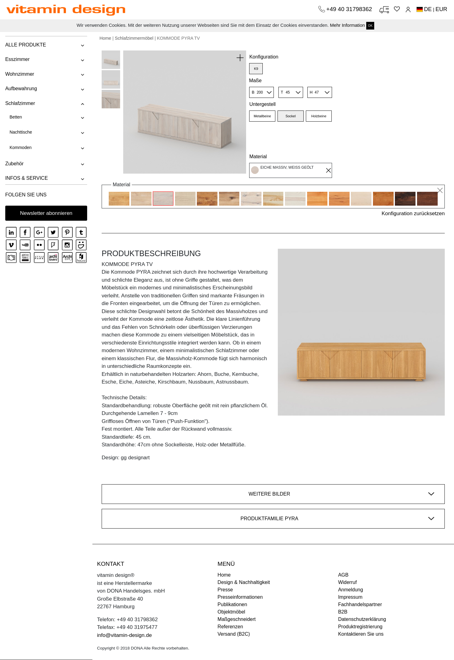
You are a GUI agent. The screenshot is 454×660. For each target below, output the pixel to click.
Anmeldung (350, 589)
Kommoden (20, 147)
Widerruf (347, 582)
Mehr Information (347, 25)
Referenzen (230, 626)
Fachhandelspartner (360, 604)
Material (258, 156)
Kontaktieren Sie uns (361, 634)
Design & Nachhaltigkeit (243, 582)
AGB (343, 575)
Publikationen (232, 604)
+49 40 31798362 (350, 9)
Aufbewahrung (20, 88)
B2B (342, 611)
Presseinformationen (240, 597)
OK (370, 25)
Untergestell (262, 104)
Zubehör (14, 163)
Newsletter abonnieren (46, 213)
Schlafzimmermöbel (134, 38)
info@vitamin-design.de (124, 635)
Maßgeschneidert (236, 619)
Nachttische (20, 132)
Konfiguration (263, 56)
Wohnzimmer (19, 74)
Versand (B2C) (233, 634)
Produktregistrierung (360, 626)
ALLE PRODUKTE (25, 44)
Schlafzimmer (19, 103)
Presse (225, 589)
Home (105, 38)
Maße (255, 80)
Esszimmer (17, 59)
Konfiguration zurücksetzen (413, 213)
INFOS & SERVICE (26, 178)
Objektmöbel (231, 611)
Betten (15, 117)
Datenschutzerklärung (362, 619)
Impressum (350, 597)
